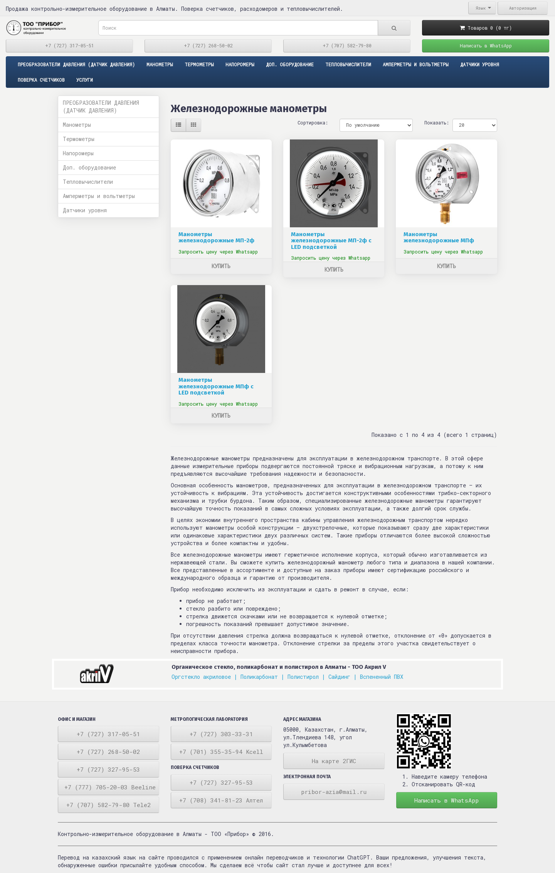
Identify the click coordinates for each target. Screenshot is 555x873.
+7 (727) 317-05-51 (69, 45)
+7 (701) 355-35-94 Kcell (221, 751)
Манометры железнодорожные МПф (439, 237)
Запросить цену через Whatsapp (218, 251)
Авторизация (522, 8)
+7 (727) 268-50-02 (208, 45)
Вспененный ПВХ (381, 676)
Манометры (159, 64)
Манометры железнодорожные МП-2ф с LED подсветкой (331, 240)
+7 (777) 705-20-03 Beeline (110, 787)
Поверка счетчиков (41, 80)
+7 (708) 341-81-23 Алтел (221, 800)
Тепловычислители (348, 64)
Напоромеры (239, 64)
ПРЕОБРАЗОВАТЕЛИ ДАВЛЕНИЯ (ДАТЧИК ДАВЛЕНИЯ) (76, 64)
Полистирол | (306, 676)
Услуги (84, 80)
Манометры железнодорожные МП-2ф (216, 237)
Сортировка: (313, 122)
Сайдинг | (342, 676)
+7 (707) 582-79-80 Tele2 (108, 805)
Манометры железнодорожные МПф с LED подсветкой (216, 386)
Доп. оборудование (290, 64)
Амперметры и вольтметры (416, 64)
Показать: (432, 122)
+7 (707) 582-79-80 (347, 45)
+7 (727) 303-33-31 (221, 734)
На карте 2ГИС (334, 761)
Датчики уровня (479, 64)
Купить (221, 266)
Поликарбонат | (262, 676)
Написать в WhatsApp (486, 45)
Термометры (199, 64)
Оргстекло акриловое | (204, 676)
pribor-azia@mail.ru (334, 792)
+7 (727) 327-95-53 (108, 769)
